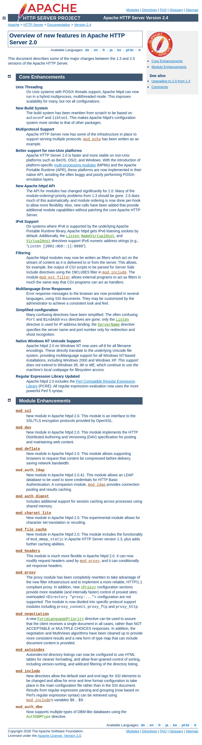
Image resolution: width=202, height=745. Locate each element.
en (96, 50)
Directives (149, 10)
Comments (160, 87)
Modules (132, 10)
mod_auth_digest (32, 496)
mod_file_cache (31, 529)
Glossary (176, 10)
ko (119, 50)
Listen (72, 236)
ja (111, 50)
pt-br (130, 50)
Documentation (58, 25)
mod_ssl (23, 411)
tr (140, 50)
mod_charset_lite (33, 513)
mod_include (114, 272)
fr (104, 50)
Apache (13, 25)
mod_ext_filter (54, 277)
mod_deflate (28, 449)
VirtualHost (38, 241)
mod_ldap (96, 485)
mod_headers (28, 551)
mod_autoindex (30, 650)
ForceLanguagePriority (60, 619)
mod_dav (23, 427)
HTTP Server (33, 25)
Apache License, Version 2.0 (59, 736)
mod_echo (92, 139)
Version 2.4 (82, 25)
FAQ (163, 10)
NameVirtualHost (97, 236)
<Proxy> (88, 587)
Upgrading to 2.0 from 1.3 (171, 81)
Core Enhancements (167, 61)
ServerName (109, 325)
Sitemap (192, 10)
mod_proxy (90, 561)
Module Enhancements (169, 67)
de (87, 50)
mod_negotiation (32, 614)
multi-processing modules (75, 165)
